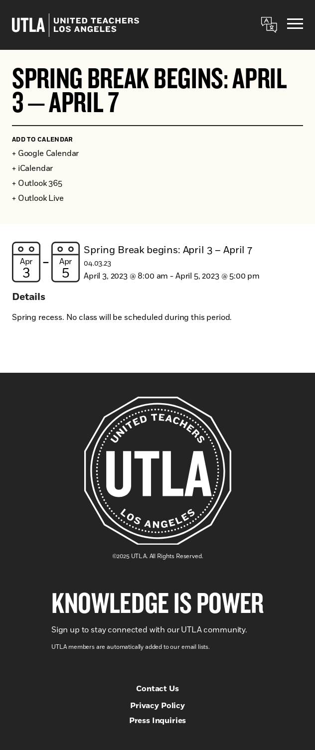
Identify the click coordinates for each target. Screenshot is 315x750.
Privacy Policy (157, 705)
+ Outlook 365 (37, 183)
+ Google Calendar (45, 153)
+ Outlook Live (38, 198)
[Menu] (295, 25)
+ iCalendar (32, 168)
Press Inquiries (157, 720)
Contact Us (157, 688)
